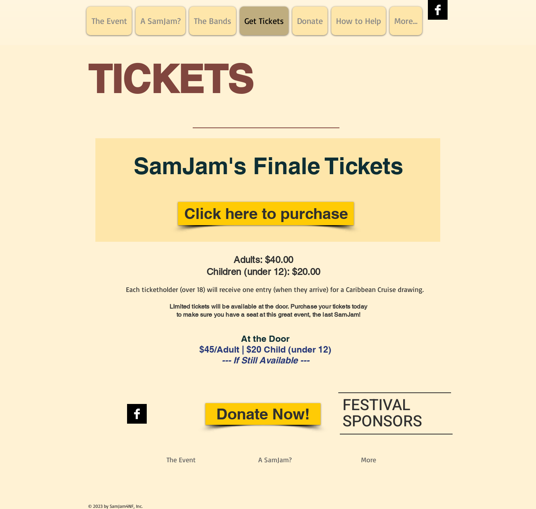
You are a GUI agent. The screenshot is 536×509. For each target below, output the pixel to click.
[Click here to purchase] (266, 213)
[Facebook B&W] (438, 10)
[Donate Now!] (263, 414)
